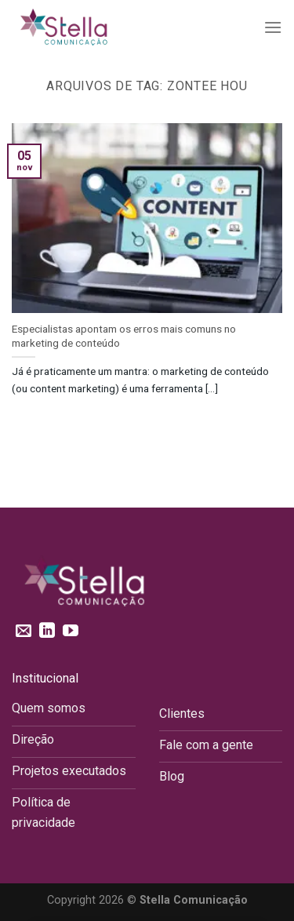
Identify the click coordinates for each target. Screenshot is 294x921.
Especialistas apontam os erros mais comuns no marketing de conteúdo (124, 335)
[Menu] (272, 27)
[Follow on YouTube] (70, 631)
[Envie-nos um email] (23, 631)
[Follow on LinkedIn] (47, 631)
